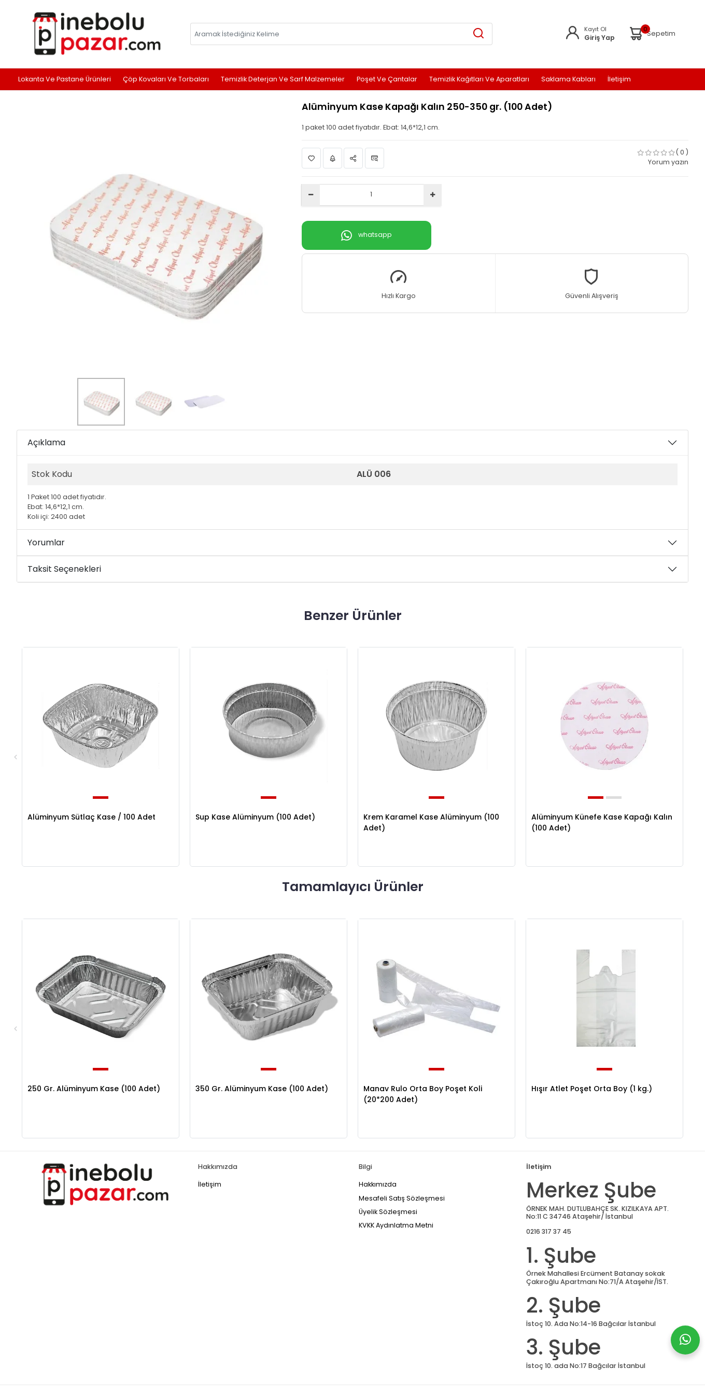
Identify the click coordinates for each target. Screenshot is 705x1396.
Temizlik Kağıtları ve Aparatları (479, 79)
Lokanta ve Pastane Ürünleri (64, 79)
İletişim (619, 79)
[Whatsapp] (685, 1340)
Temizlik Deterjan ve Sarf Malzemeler (283, 79)
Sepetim (651, 33)
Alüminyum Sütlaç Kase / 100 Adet (91, 817)
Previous (15, 757)
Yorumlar (46, 542)
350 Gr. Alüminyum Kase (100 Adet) (261, 1088)
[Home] (96, 33)
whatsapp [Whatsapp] (366, 235)
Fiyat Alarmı (332, 158)
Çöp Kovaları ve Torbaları (166, 79)
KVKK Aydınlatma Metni (396, 1225)
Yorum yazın (668, 162)
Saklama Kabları (568, 79)
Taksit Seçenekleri (64, 569)
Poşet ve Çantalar (387, 79)
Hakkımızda (378, 1184)
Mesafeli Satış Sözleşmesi (402, 1198)
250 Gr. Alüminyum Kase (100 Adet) (93, 1088)
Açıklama (46, 442)
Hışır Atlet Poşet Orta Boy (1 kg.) (591, 1088)
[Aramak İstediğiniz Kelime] (478, 34)
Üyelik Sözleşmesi (388, 1211)
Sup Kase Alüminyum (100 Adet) (255, 817)
